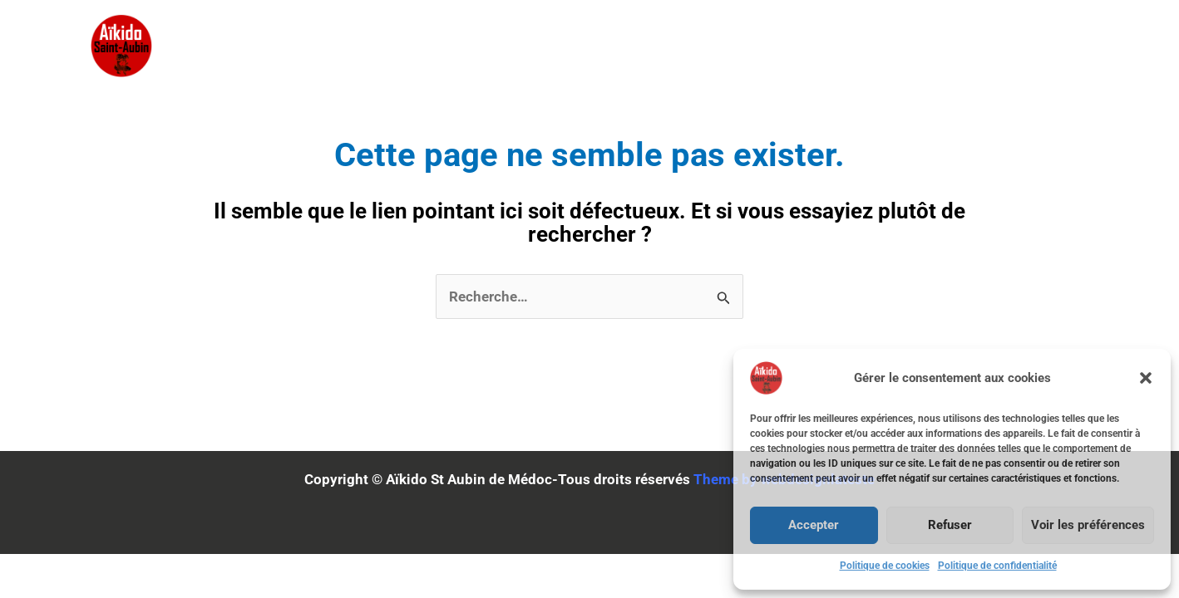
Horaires (892, 46)
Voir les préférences (1088, 524)
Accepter (813, 524)
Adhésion (785, 46)
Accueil (483, 46)
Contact (992, 46)
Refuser (950, 524)
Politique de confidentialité (997, 565)
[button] (1145, 378)
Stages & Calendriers (630, 46)
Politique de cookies (885, 565)
